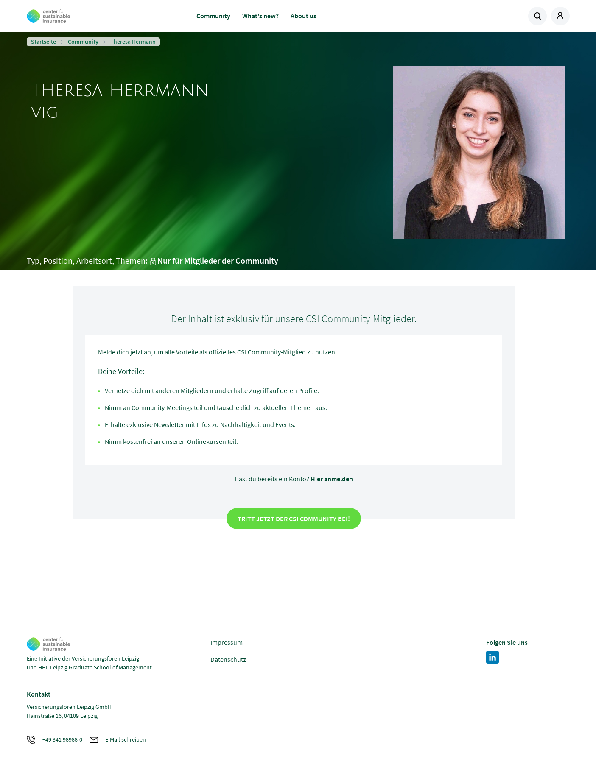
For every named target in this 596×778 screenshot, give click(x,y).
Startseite (43, 41)
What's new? (260, 15)
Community (213, 15)
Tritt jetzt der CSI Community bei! (294, 518)
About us (303, 15)
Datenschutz (228, 659)
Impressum (226, 642)
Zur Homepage (87, 16)
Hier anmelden (332, 478)
